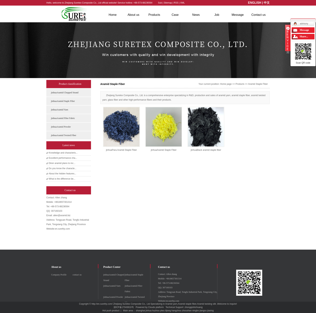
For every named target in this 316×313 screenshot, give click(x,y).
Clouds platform (156, 307)
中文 (267, 2)
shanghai (140, 310)
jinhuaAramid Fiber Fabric (63, 118)
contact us (77, 274)
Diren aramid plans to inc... (62, 163)
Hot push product (110, 310)
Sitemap (168, 2)
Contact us (258, 14)
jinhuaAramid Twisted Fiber (63, 135)
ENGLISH (254, 2)
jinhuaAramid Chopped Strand (64, 92)
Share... (304, 36)
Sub (160, 2)
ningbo (195, 310)
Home (113, 14)
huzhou (155, 310)
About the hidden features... (62, 173)
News (196, 14)
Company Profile (58, 274)
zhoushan (187, 310)
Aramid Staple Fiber (258, 84)
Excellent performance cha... (63, 158)
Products (154, 14)
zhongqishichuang (194, 307)
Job (216, 14)
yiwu (162, 310)
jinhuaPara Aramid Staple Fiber (121, 150)
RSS (176, 2)
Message (238, 14)
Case (175, 14)
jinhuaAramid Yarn (59, 109)
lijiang (168, 310)
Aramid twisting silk (206, 304)
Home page (226, 84)
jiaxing (210, 310)
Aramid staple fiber (187, 304)
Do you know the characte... (62, 168)
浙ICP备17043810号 (124, 307)
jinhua (148, 310)
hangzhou (176, 310)
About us (133, 14)
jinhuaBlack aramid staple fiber (206, 150)
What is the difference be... (62, 179)
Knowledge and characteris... (63, 152)
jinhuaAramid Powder (61, 126)
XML (182, 2)
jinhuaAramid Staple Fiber (63, 101)
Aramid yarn (171, 304)
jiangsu (203, 310)
